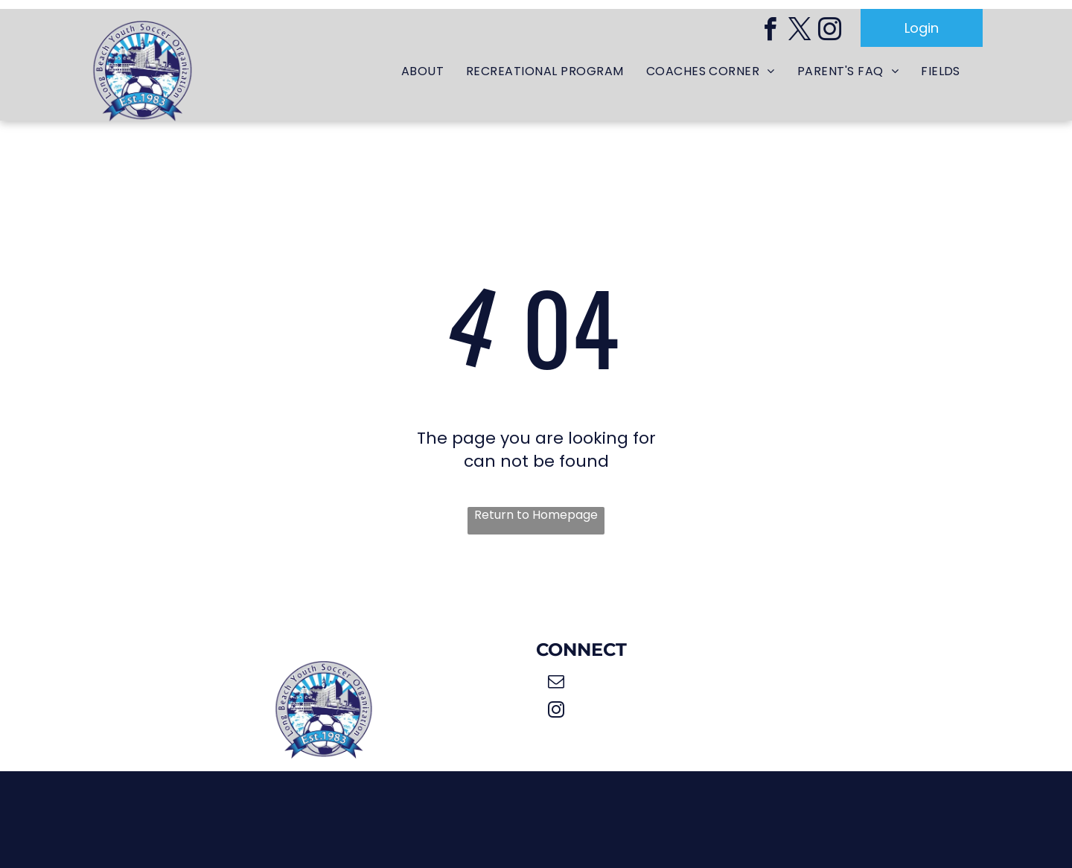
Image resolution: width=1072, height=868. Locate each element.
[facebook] (769, 31)
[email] (555, 683)
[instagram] (829, 31)
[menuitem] (422, 72)
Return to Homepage (536, 515)
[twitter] (799, 31)
